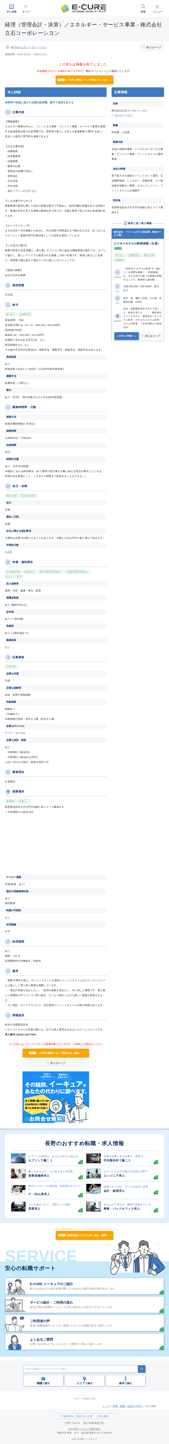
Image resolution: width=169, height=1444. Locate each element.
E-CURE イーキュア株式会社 (85, 1429)
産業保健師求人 (39, 1175)
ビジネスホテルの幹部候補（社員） (137, 243)
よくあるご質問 (41, 1339)
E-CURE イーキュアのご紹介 (51, 1284)
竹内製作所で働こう (117, 1160)
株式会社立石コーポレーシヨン (29, 47)
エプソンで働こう (40, 1160)
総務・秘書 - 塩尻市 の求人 (128, 1406)
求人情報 (12, 11)
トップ (106, 1406)
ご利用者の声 (40, 1321)
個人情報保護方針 (93, 1423)
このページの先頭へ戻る (84, 1398)
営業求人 (34, 1208)
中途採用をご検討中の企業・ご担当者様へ (86, 1416)
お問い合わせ (72, 1423)
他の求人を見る (123, 115)
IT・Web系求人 (39, 1194)
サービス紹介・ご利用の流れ (51, 1302)
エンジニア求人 (114, 1175)
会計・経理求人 (114, 1190)
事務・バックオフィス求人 (122, 1208)
